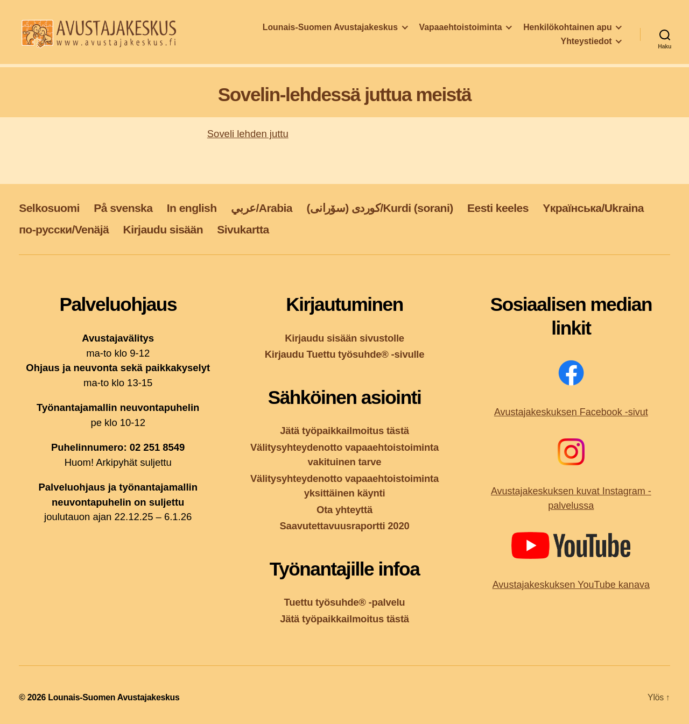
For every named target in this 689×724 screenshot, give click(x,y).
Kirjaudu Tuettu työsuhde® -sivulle (345, 354)
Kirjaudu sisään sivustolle (344, 338)
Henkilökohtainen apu (567, 30)
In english (192, 208)
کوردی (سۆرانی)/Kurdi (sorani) (379, 208)
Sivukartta (243, 229)
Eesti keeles (498, 208)
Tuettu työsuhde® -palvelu (344, 602)
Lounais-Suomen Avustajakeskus (330, 30)
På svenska (123, 208)
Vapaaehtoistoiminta (460, 30)
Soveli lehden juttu (248, 133)
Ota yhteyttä (344, 509)
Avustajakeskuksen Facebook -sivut (571, 412)
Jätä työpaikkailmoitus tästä (344, 430)
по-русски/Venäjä (64, 229)
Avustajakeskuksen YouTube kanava (571, 584)
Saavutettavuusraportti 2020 (345, 525)
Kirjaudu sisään (163, 229)
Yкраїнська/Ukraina (593, 208)
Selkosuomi (49, 208)
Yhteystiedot (586, 44)
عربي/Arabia (261, 208)
